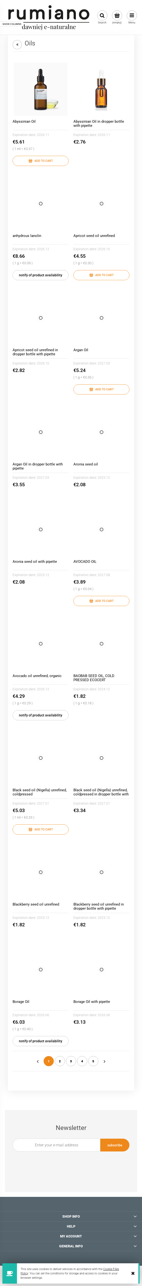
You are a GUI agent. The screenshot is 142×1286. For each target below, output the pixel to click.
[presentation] (68, 1162)
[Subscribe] (114, 1145)
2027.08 (104, 575)
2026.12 (43, 249)
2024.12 (104, 689)
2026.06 (43, 1015)
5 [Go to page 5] (93, 1061)
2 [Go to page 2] (60, 1061)
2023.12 (104, 477)
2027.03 (104, 363)
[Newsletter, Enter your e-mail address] (56, 1145)
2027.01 (43, 803)
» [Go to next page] (104, 1061)
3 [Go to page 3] (71, 1061)
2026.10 (104, 249)
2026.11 (43, 135)
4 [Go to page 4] (82, 1061)
